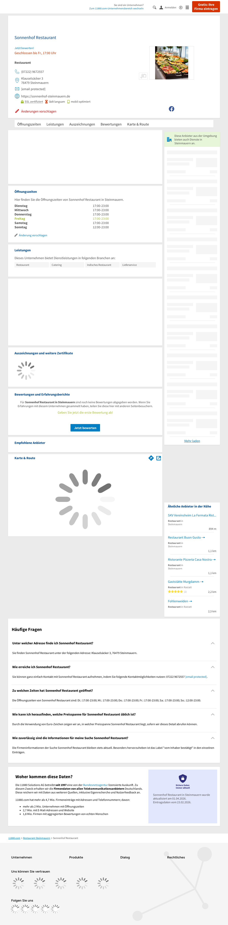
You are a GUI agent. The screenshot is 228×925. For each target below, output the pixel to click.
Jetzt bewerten (85, 428)
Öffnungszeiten (29, 124)
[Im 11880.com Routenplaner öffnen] (151, 457)
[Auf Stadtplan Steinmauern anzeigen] (158, 458)
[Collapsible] (213, 643)
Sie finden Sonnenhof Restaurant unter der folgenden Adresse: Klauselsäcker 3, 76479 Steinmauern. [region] (74, 653)
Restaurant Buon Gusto (184, 537)
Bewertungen (111, 124)
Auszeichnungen (82, 124)
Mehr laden (192, 441)
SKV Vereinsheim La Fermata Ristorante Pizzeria (192, 515)
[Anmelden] (169, 7)
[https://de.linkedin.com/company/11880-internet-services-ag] (45, 909)
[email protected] (196, 677)
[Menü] (189, 7)
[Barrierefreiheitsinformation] (182, 7)
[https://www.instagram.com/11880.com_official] (25, 909)
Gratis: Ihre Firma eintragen (206, 6)
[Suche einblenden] (156, 7)
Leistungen (55, 124)
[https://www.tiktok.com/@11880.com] (35, 909)
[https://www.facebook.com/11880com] (15, 909)
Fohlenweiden (178, 601)
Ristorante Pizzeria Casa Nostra (190, 559)
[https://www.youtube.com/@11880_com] (55, 909)
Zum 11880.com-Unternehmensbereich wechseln (116, 8)
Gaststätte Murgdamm (183, 581)
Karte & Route (138, 124)
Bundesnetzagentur (95, 785)
